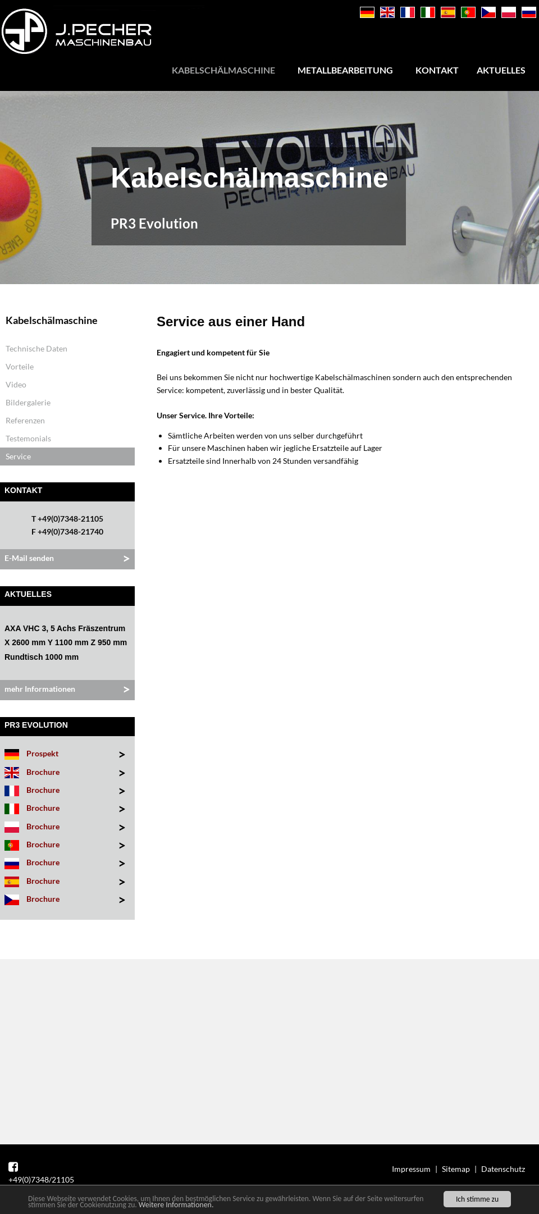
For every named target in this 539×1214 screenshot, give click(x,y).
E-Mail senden (29, 558)
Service (18, 456)
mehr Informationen (39, 688)
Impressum (411, 1169)
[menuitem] (226, 70)
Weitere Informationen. (176, 1205)
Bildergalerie (28, 402)
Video (16, 384)
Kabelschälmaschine (223, 70)
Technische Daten (36, 348)
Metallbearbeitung (345, 70)
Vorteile (20, 366)
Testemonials (28, 438)
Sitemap (456, 1169)
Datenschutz (503, 1169)
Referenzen (25, 420)
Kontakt (437, 70)
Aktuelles (501, 70)
